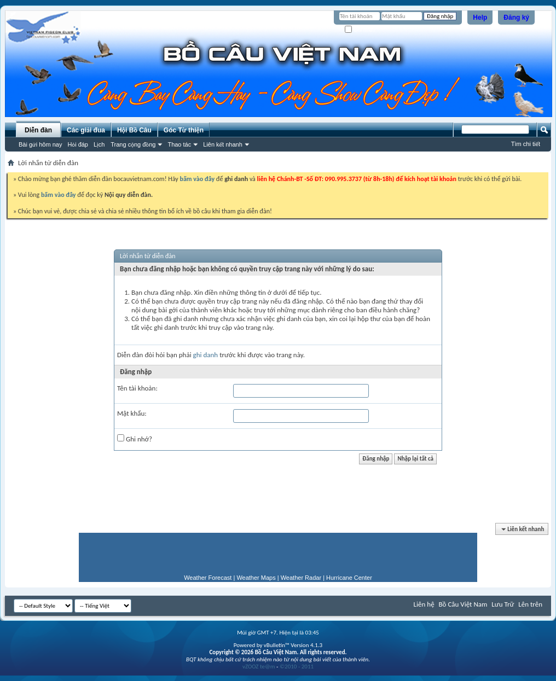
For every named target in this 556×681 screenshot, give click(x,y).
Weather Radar (301, 577)
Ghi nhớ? (360, 30)
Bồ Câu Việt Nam (463, 604)
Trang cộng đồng (133, 144)
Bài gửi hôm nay (40, 144)
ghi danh (205, 355)
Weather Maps (255, 577)
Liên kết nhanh (222, 144)
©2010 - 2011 (297, 666)
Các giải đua (86, 130)
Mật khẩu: (132, 413)
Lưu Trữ (502, 604)
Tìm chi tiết (525, 144)
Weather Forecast (207, 577)
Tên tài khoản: (137, 388)
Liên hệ (424, 604)
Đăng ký (516, 17)
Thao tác (179, 144)
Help (480, 17)
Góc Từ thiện (184, 130)
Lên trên (530, 604)
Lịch (99, 144)
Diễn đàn (38, 130)
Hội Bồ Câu (134, 130)
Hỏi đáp (77, 144)
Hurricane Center (349, 577)
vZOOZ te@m (258, 666)
